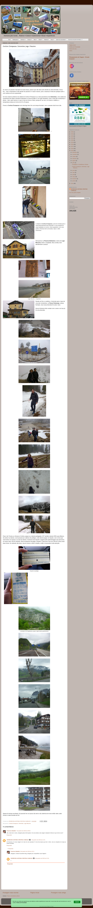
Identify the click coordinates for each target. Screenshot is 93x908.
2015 (72, 150)
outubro (74, 156)
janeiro (74, 180)
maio (73, 172)
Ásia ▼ (35, 39)
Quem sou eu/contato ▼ (61, 39)
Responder (9, 835)
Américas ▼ (23, 39)
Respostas (10, 848)
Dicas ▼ (52, 39)
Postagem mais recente (10, 892)
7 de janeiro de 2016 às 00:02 (23, 830)
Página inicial (34, 892)
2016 (72, 148)
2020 (72, 140)
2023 (72, 136)
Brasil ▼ (40, 39)
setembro (74, 158)
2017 (72, 146)
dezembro (74, 152)
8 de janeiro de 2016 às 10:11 (27, 851)
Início (9, 39)
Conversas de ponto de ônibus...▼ (75, 39)
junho (73, 170)
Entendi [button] (77, 901)
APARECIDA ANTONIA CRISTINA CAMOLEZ (18, 839)
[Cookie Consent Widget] (46, 902)
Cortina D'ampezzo (13, 823)
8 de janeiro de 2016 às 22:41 (42, 858)
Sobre (70, 50)
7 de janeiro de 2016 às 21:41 (38, 839)
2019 (72, 142)
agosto (74, 160)
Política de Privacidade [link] (21, 902)
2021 (72, 138)
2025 (72, 131)
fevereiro (74, 178)
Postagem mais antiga (58, 892)
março (74, 176)
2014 (72, 183)
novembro (74, 154)
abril (73, 174)
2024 (72, 134)
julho (73, 162)
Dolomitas (21, 823)
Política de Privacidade (74, 47)
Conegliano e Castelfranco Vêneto (80, 164)
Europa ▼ (30, 39)
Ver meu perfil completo (75, 192)
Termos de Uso (73, 48)
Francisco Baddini (11, 830)
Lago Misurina (27, 823)
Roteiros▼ (46, 39)
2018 (72, 144)
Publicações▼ (16, 39)
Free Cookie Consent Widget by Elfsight (46, 906)
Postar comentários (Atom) (13, 896)
